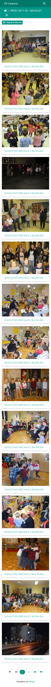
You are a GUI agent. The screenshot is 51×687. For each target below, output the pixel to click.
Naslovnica (5, 11)
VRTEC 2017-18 (18, 10)
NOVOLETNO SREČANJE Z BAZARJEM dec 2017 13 (25, 616)
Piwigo (32, 681)
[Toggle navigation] (44, 3)
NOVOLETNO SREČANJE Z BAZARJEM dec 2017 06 (25, 320)
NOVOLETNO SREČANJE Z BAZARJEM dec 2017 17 (25, 235)
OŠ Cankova (11, 3)
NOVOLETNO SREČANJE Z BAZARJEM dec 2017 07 (25, 362)
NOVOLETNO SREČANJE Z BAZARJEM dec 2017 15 (25, 109)
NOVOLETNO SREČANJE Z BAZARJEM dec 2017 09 (25, 532)
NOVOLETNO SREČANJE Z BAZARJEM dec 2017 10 (25, 405)
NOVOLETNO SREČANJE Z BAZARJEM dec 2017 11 (25, 489)
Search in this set (12, 22)
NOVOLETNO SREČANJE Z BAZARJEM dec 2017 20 (25, 659)
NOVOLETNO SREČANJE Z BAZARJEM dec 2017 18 (25, 278)
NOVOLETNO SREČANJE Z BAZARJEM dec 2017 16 (25, 151)
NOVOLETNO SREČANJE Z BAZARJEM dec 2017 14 (25, 66)
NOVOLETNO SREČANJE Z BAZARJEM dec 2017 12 (25, 574)
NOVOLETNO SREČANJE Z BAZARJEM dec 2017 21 (25, 193)
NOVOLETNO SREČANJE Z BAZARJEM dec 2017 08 (25, 447)
